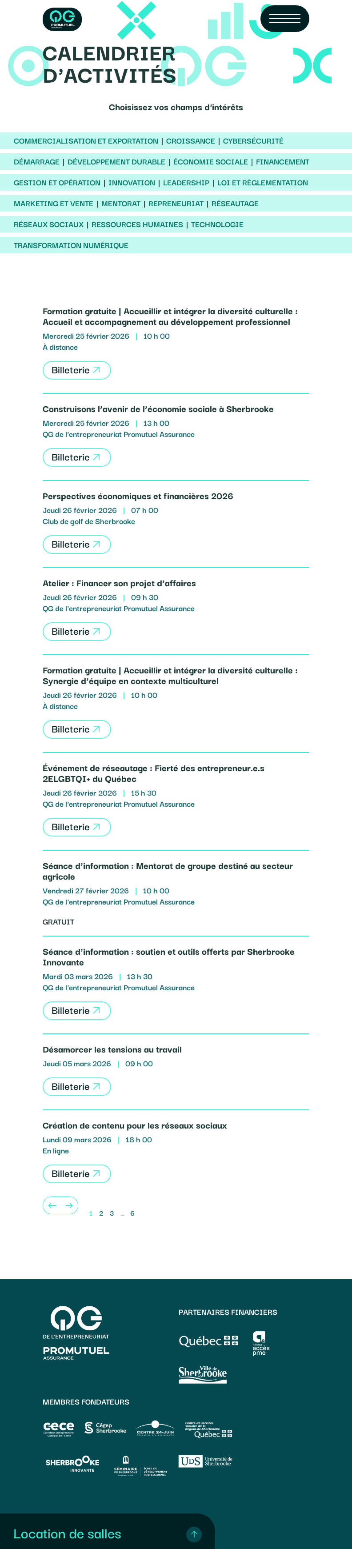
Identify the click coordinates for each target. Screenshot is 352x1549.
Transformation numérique (71, 245)
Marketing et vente (53, 203)
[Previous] (51, 1205)
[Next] (69, 1205)
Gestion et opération (57, 182)
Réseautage (235, 203)
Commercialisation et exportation (86, 140)
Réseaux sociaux (49, 224)
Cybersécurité (253, 140)
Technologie (217, 224)
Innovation (131, 182)
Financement (282, 161)
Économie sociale (210, 161)
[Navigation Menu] (284, 18)
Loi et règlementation (262, 182)
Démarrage (37, 161)
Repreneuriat (176, 203)
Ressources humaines (137, 224)
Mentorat (120, 203)
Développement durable (116, 161)
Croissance (190, 140)
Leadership (186, 182)
